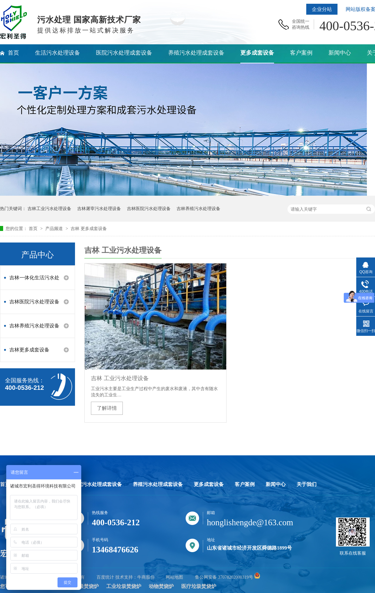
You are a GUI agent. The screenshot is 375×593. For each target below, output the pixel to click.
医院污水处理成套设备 (97, 484)
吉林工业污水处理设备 (49, 208)
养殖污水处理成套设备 (158, 484)
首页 (34, 228)
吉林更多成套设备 (29, 349)
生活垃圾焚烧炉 (81, 586)
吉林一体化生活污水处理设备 (34, 281)
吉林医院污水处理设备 (149, 208)
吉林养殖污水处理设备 (198, 208)
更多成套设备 (209, 484)
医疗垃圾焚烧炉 (198, 586)
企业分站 (322, 9)
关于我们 (307, 484)
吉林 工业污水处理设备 (120, 378)
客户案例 (245, 484)
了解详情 (107, 408)
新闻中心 (276, 484)
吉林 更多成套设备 (89, 228)
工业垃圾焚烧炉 (123, 586)
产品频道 (54, 228)
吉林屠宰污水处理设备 (99, 208)
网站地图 (174, 577)
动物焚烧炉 (161, 586)
